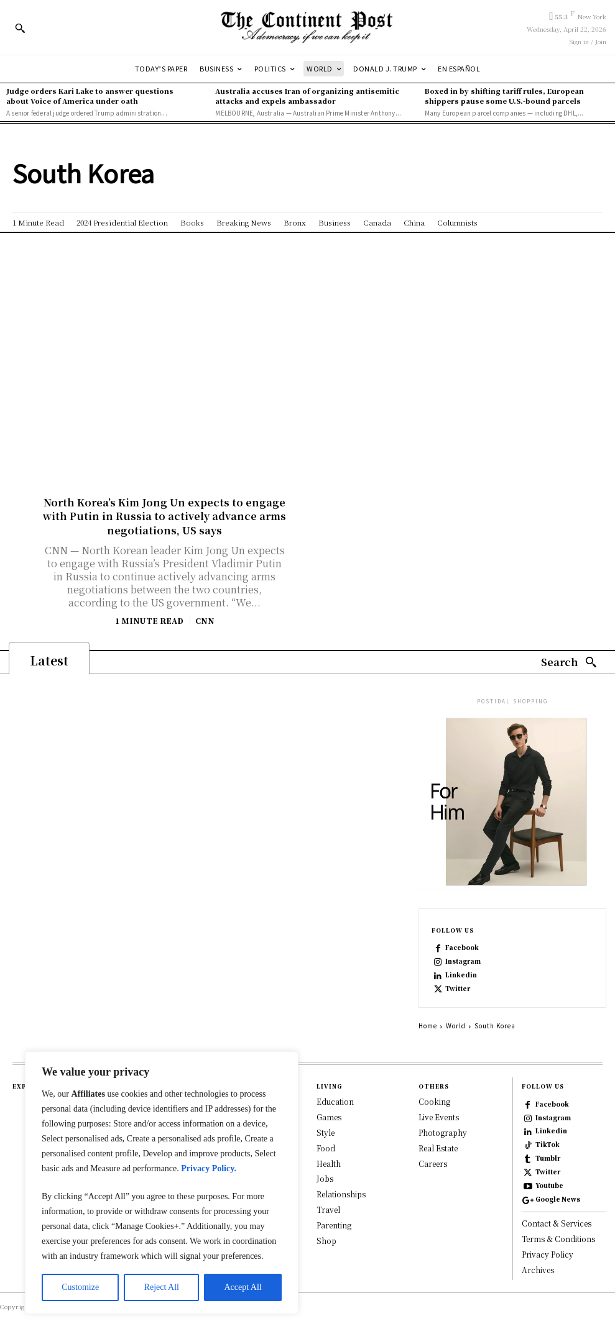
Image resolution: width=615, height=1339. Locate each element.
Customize (80, 1287)
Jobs (325, 1178)
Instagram (463, 961)
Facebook (462, 947)
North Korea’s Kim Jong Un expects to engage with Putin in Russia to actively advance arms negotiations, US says (164, 516)
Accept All (242, 1287)
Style (326, 1132)
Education (335, 1101)
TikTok (547, 1144)
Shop (326, 1240)
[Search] (569, 662)
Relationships (341, 1194)
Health (329, 1163)
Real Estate (438, 1147)
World (456, 1025)
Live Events (438, 1117)
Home (427, 1025)
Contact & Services (556, 1223)
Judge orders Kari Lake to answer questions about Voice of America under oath (89, 95)
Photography (442, 1132)
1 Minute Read (149, 620)
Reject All (161, 1287)
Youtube (549, 1185)
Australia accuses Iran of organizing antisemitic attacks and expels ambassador (307, 95)
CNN (205, 620)
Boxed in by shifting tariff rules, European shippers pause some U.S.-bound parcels (504, 95)
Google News (557, 1199)
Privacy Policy (547, 1254)
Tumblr (547, 1158)
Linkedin (461, 975)
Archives (538, 1269)
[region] (161, 1182)
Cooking (434, 1101)
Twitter (457, 988)
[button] (20, 28)
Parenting (334, 1224)
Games (329, 1117)
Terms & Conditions (558, 1238)
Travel (328, 1209)
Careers (432, 1163)
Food (326, 1147)
